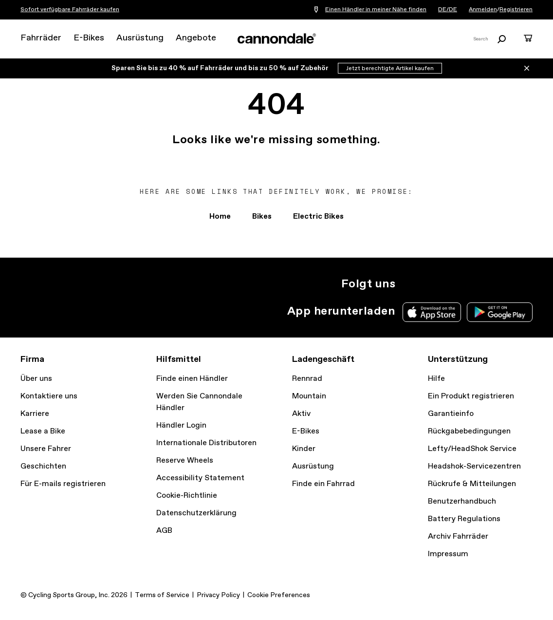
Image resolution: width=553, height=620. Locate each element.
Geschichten (43, 466)
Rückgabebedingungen (469, 431)
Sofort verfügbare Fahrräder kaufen (69, 9)
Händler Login (181, 425)
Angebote (196, 38)
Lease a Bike (42, 431)
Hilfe (436, 379)
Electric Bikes (318, 216)
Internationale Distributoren (206, 443)
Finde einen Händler (192, 379)
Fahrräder (40, 38)
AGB (164, 531)
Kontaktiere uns (48, 396)
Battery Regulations (464, 519)
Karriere (34, 414)
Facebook (452, 284)
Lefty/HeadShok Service (472, 449)
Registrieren (516, 10)
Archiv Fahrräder (458, 536)
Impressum (448, 554)
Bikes (262, 216)
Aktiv (301, 414)
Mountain (309, 396)
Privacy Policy (218, 595)
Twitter (430, 284)
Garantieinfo (451, 414)
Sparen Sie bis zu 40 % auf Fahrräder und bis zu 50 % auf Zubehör (220, 68)
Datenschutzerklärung (196, 513)
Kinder (303, 449)
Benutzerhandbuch (462, 501)
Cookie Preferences (278, 595)
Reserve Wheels (184, 460)
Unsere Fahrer (45, 449)
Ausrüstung (140, 38)
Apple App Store (432, 312)
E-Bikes (89, 38)
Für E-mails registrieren (63, 484)
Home (220, 216)
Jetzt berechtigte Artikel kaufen (390, 69)
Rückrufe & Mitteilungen (472, 484)
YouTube (473, 284)
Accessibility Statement (200, 478)
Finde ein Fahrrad (323, 484)
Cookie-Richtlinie (186, 495)
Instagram (409, 284)
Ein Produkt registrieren (471, 396)
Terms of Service (162, 595)
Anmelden (483, 10)
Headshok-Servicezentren (474, 466)
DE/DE (447, 10)
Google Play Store (500, 312)
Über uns (36, 379)
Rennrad (307, 379)
